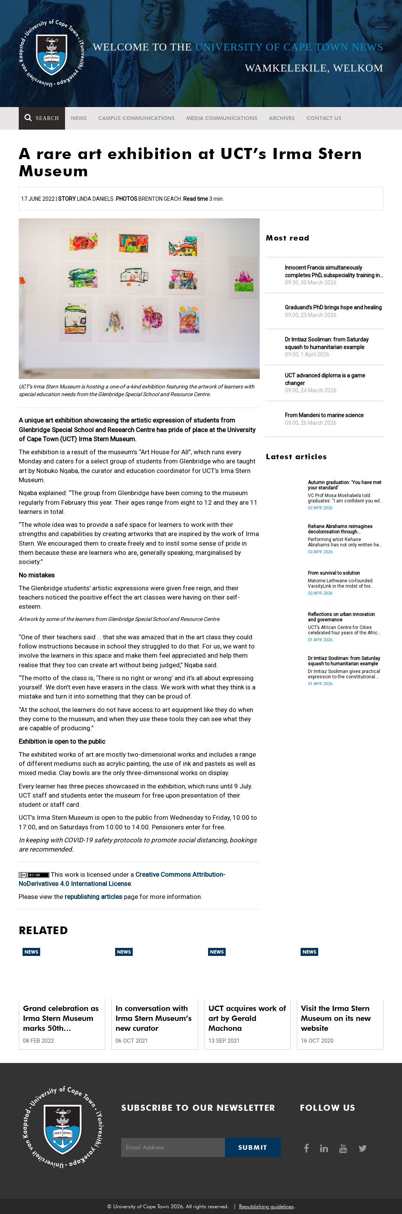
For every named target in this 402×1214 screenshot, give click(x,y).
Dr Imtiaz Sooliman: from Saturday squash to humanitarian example (327, 343)
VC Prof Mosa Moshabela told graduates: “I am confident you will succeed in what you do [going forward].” (344, 498)
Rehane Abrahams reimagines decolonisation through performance (340, 529)
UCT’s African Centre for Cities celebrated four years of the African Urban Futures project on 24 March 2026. (345, 630)
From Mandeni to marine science (324, 415)
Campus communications (136, 118)
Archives (282, 118)
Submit (252, 1147)
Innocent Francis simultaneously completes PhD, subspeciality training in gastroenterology (332, 272)
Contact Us (324, 118)
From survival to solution (334, 573)
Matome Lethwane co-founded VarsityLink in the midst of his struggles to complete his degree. (343, 583)
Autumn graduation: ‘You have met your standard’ (344, 485)
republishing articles (93, 896)
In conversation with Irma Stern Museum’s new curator (154, 1018)
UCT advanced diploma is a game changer (325, 379)
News (79, 118)
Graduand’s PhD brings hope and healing (333, 307)
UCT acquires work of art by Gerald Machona (247, 1018)
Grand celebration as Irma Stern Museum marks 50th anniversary (61, 1018)
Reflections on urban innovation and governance (341, 617)
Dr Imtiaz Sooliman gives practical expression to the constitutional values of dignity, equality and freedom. (344, 674)
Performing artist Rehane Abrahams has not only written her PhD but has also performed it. (344, 542)
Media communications (221, 118)
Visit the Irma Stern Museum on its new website (336, 1018)
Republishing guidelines (266, 1206)
